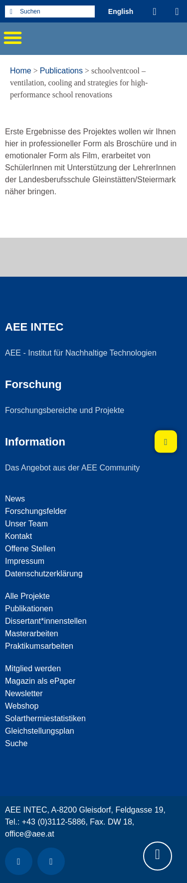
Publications (61, 70)
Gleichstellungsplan (39, 731)
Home (20, 70)
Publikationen (29, 608)
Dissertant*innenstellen (46, 621)
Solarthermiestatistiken (45, 718)
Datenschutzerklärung (44, 573)
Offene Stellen (30, 548)
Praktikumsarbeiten (39, 646)
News (15, 498)
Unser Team (26, 523)
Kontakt (18, 536)
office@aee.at (29, 834)
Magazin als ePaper (40, 681)
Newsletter (24, 693)
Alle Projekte (27, 596)
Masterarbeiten (31, 633)
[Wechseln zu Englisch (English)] (121, 11)
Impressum (24, 561)
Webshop (21, 706)
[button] (12, 37)
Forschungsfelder (36, 511)
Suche (16, 743)
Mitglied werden (33, 668)
